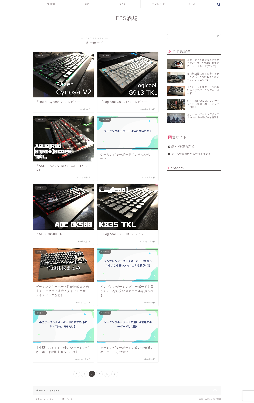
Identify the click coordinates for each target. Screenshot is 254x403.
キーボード (194, 4)
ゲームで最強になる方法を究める (191, 154)
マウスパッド (158, 4)
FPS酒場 (127, 18)
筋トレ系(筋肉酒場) (182, 146)
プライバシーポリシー (45, 399)
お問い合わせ (66, 399)
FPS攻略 (51, 4)
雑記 (87, 4)
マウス (122, 4)
